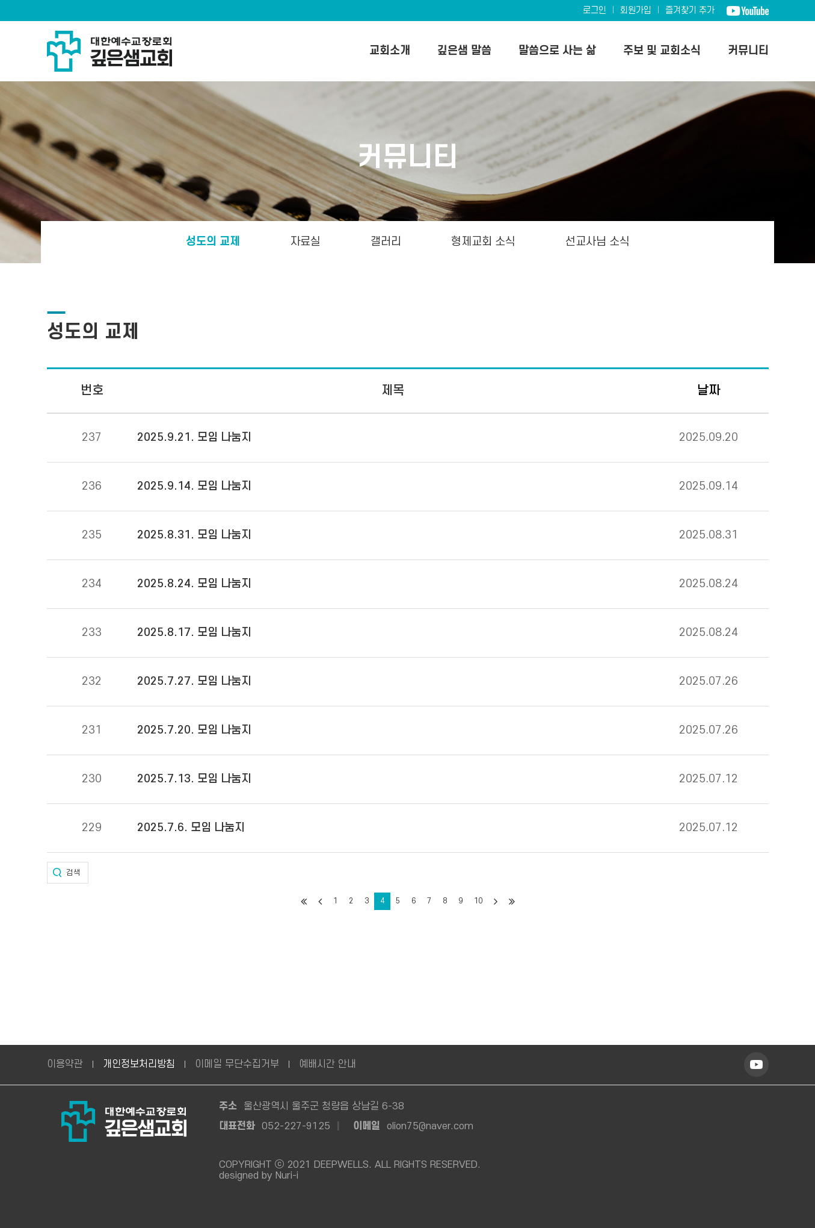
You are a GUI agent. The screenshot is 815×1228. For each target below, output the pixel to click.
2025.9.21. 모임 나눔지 (194, 438)
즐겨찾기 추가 (690, 10)
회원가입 (635, 10)
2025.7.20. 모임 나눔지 (194, 731)
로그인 (594, 10)
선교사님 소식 (597, 241)
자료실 (305, 241)
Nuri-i (286, 1175)
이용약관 (65, 1064)
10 (478, 901)
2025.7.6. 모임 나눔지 (191, 828)
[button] (67, 873)
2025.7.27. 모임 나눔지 (194, 682)
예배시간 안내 (327, 1064)
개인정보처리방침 (139, 1064)
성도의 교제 (213, 241)
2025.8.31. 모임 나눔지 (194, 535)
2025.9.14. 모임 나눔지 (194, 487)
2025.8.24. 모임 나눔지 (194, 584)
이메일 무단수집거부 (237, 1064)
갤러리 (386, 241)
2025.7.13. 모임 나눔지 (194, 779)
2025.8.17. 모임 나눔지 (194, 633)
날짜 (708, 390)
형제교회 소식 (483, 241)
